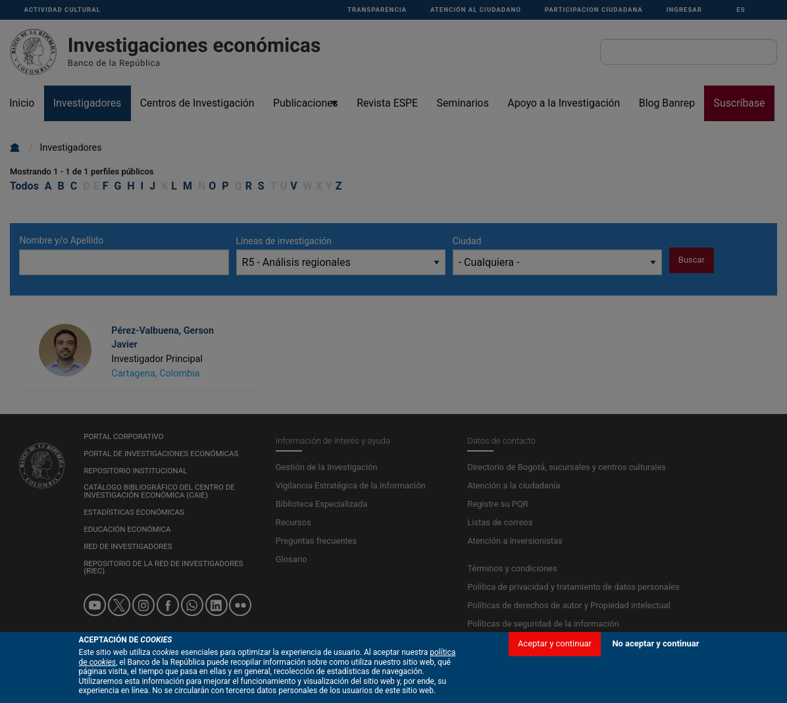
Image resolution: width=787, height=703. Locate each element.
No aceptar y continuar (655, 656)
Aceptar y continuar (555, 656)
